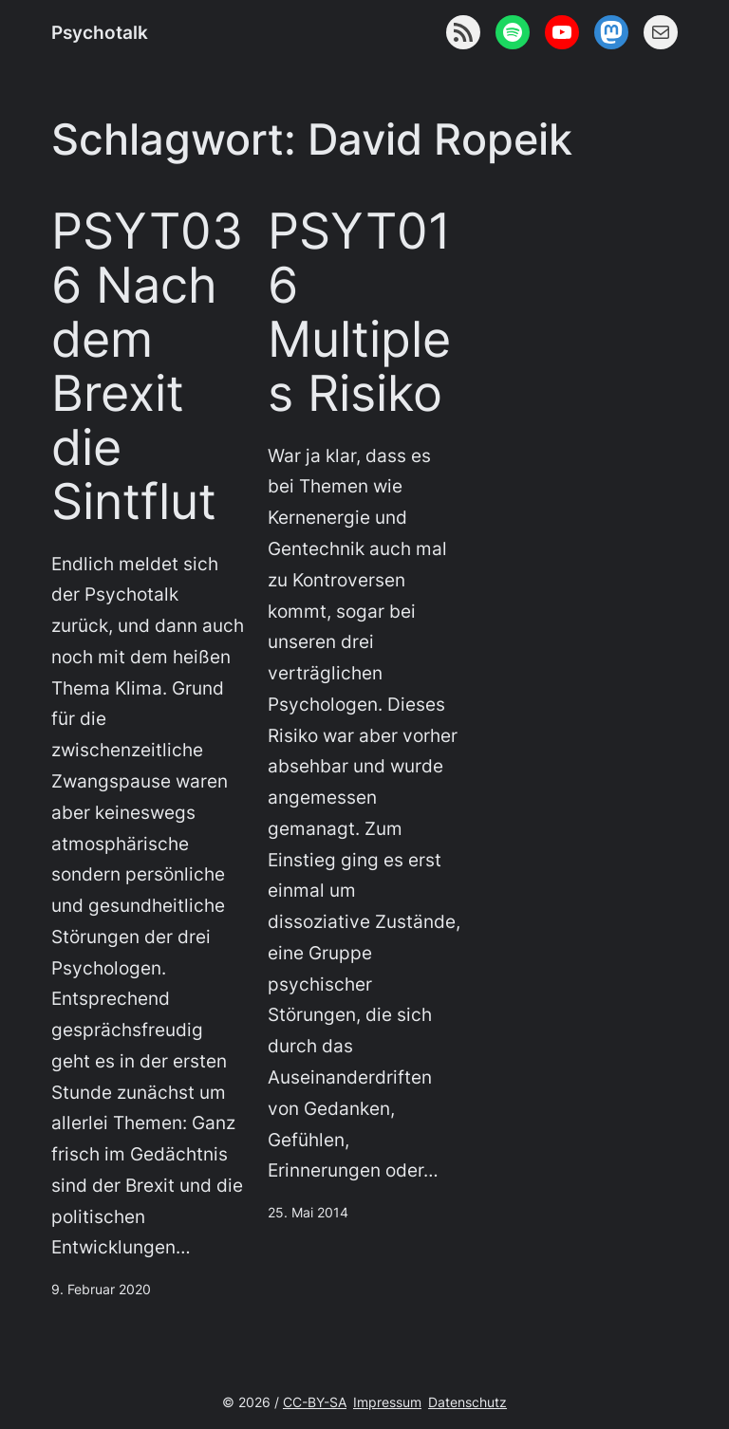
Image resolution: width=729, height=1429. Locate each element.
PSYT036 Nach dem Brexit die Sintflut (147, 367)
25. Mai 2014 (308, 1212)
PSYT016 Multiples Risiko (359, 313)
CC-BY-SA (314, 1402)
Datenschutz (467, 1402)
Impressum (387, 1402)
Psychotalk (99, 32)
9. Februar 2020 (101, 1289)
